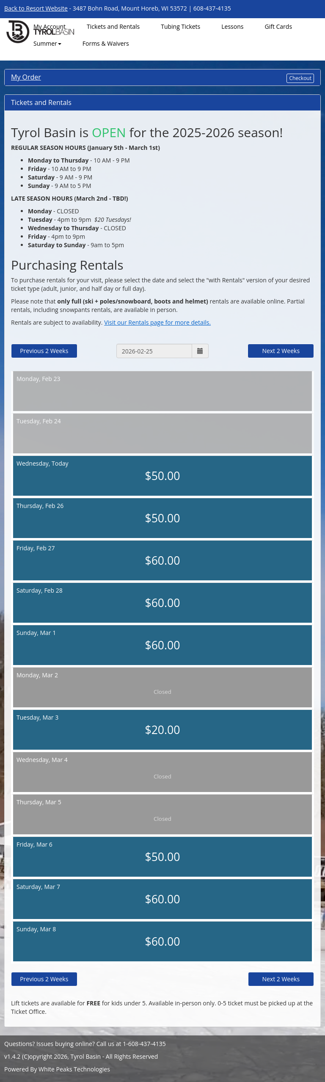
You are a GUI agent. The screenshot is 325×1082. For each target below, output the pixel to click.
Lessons (232, 26)
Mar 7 (162, 895)
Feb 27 (162, 556)
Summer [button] (47, 43)
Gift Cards (278, 26)
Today (162, 471)
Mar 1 (162, 641)
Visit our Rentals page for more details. (157, 322)
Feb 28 (162, 598)
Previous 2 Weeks (44, 351)
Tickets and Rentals (113, 26)
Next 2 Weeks (281, 351)
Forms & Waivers (106, 43)
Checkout (300, 78)
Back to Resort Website (36, 8)
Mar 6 (162, 852)
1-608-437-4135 (144, 1044)
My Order (26, 77)
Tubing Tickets (180, 26)
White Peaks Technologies (74, 1069)
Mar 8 (162, 937)
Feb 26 (162, 514)
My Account (49, 26)
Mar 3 (162, 725)
